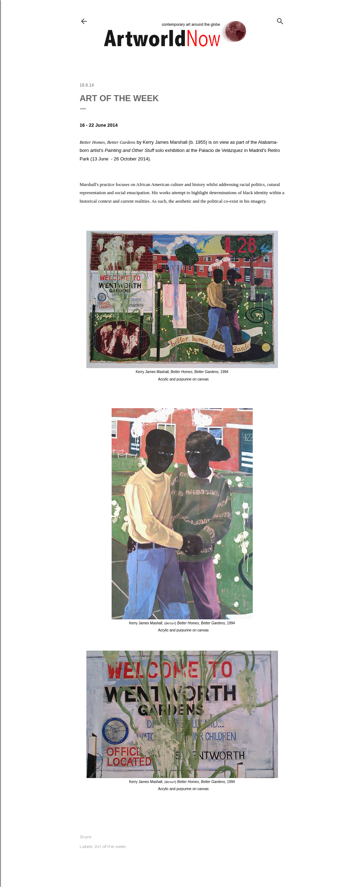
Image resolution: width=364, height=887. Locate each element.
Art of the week (110, 846)
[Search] (280, 20)
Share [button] (85, 836)
